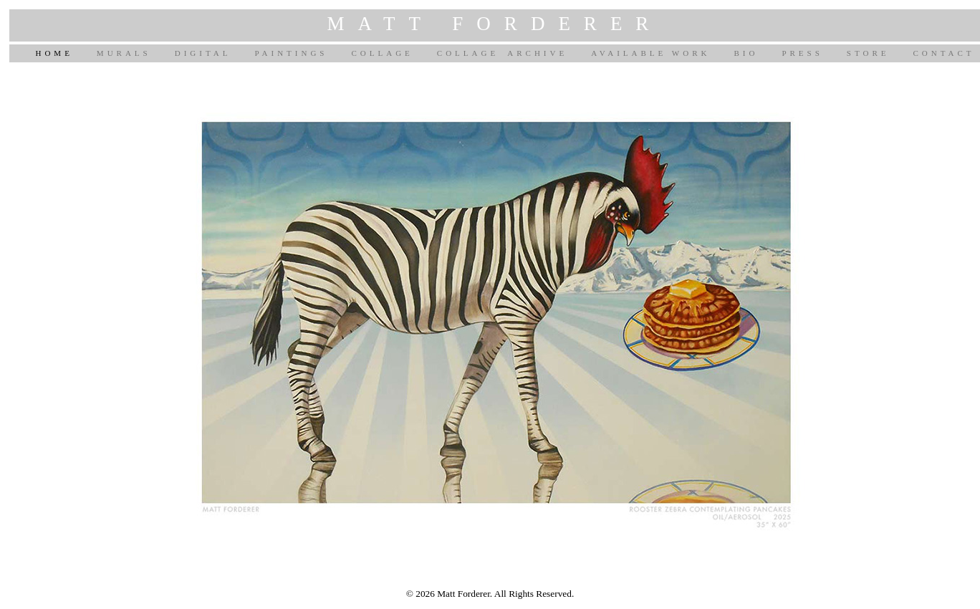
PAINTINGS (290, 53)
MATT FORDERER (495, 23)
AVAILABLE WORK (650, 53)
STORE (868, 53)
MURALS (124, 53)
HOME (53, 53)
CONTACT (943, 53)
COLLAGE (382, 53)
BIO (746, 53)
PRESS (802, 53)
